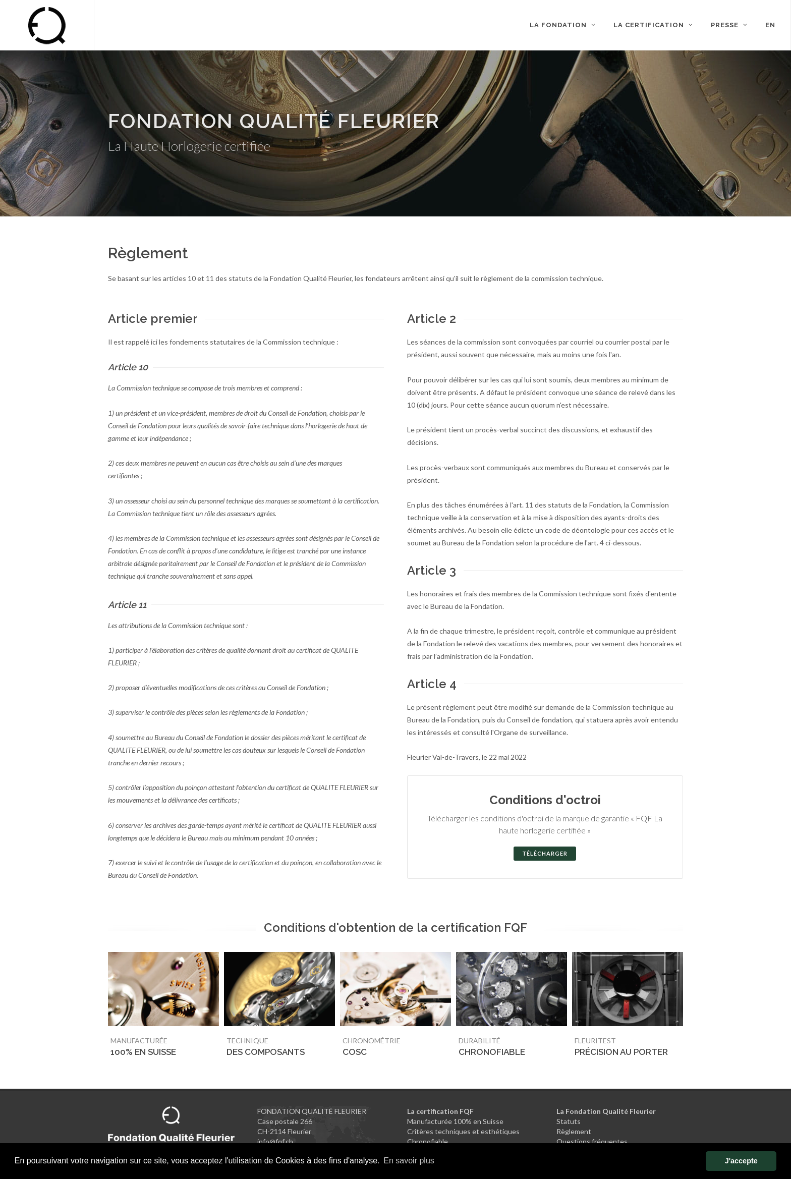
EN (770, 25)
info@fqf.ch (275, 1141)
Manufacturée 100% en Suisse (455, 1121)
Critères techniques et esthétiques (463, 1131)
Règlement (573, 1131)
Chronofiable (427, 1141)
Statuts (568, 1121)
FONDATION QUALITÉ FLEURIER (311, 1111)
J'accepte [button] (741, 1161)
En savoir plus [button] (408, 1160)
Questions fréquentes (592, 1141)
